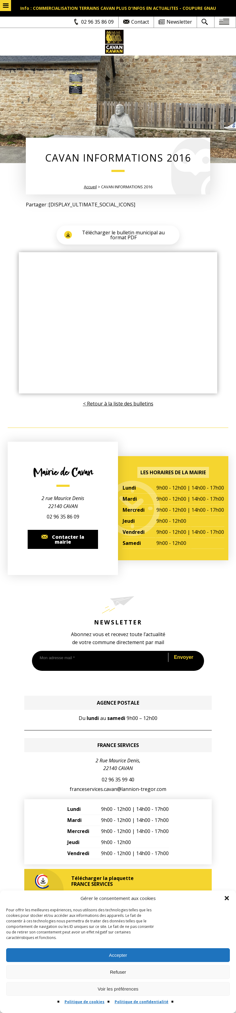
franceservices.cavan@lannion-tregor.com (118, 789)
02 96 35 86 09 (63, 516)
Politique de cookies (84, 1001)
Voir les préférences (118, 988)
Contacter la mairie (62, 539)
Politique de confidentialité (141, 1001)
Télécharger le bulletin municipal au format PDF (114, 235)
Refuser (118, 972)
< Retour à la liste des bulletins (118, 403)
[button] (227, 898)
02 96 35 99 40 (118, 779)
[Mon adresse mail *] (99, 657)
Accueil (90, 187)
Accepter (118, 955)
